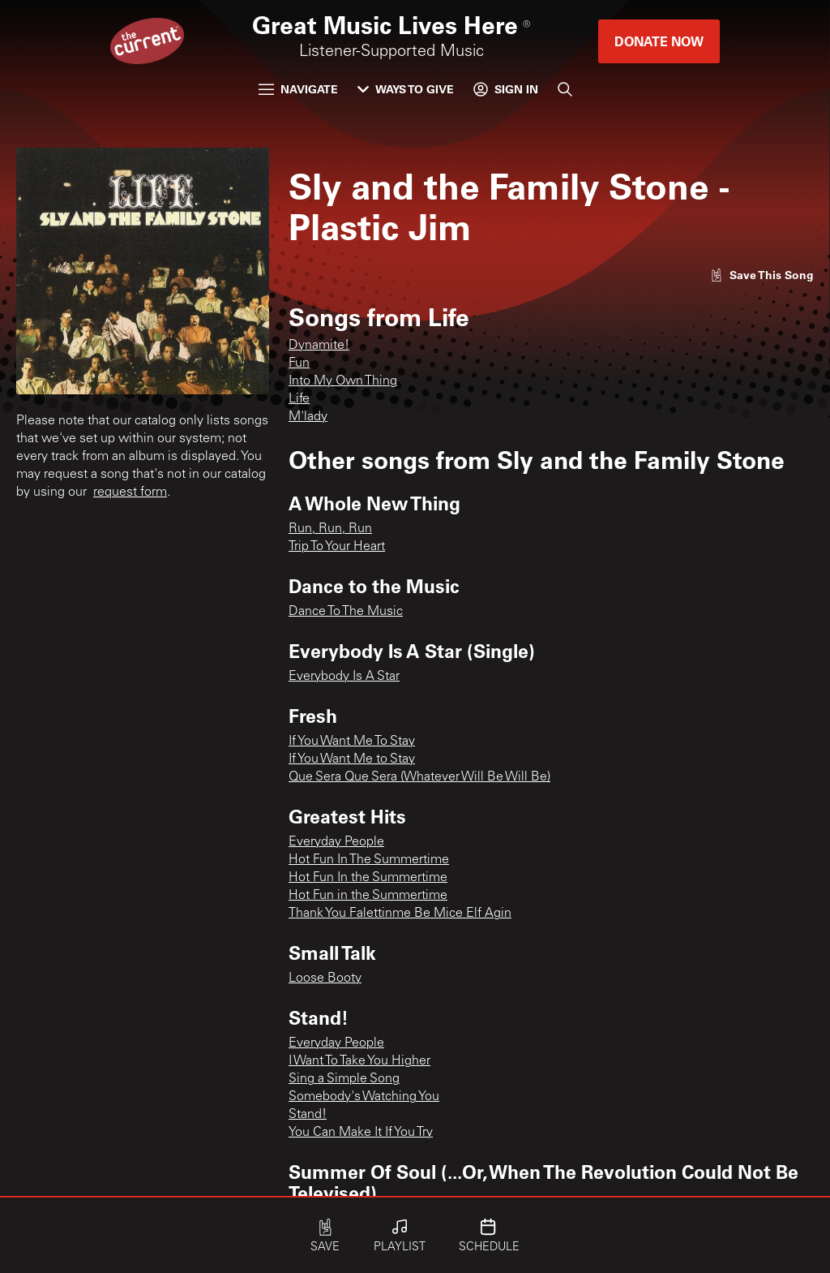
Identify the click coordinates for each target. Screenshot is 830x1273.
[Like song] (762, 274)
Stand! (308, 1114)
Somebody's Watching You (364, 1096)
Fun (299, 363)
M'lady (308, 417)
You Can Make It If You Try (361, 1132)
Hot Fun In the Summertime (368, 877)
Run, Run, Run (330, 529)
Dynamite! (319, 345)
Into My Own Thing (343, 381)
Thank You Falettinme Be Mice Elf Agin (400, 913)
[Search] (565, 89)
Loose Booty (325, 978)
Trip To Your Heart (337, 546)
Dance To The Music (346, 611)
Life (299, 399)
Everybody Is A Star (344, 676)
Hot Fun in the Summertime (368, 895)
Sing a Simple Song (344, 1079)
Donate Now (659, 40)
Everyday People (336, 842)
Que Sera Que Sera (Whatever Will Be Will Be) (419, 777)
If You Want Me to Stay (352, 759)
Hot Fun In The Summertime (369, 860)
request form (130, 492)
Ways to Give (405, 89)
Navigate (298, 89)
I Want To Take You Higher (359, 1061)
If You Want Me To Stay (352, 741)
